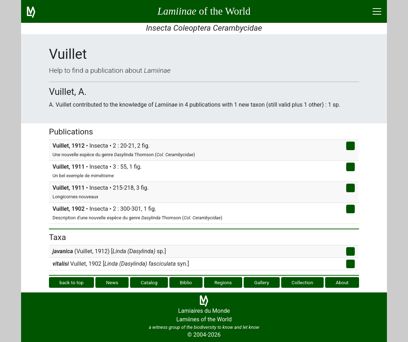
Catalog (149, 282)
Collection (302, 282)
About (341, 282)
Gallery (261, 282)
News (112, 282)
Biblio (186, 282)
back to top (71, 282)
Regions (223, 282)
